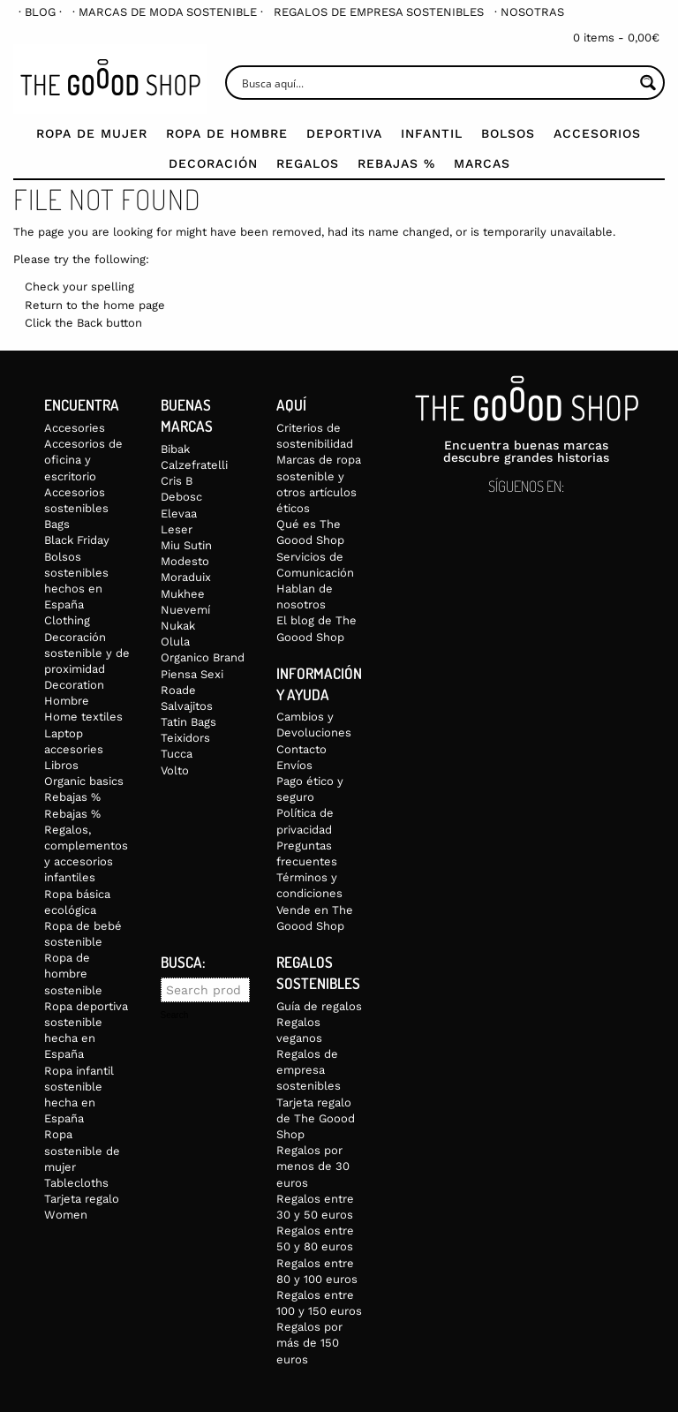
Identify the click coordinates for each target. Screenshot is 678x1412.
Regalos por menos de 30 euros (313, 1166)
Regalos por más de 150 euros (309, 1342)
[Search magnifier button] (647, 82)
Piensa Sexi (192, 674)
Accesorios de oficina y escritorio (83, 459)
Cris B (176, 480)
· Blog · (40, 12)
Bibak (175, 449)
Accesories (74, 427)
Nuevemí (185, 609)
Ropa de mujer (91, 133)
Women (65, 1214)
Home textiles (83, 716)
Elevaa (179, 513)
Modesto (185, 561)
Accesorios (597, 133)
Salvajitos (187, 706)
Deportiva (344, 133)
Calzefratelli (194, 465)
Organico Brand (203, 657)
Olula (175, 641)
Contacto (301, 749)
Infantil (432, 133)
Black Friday (76, 540)
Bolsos (508, 133)
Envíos (294, 765)
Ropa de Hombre (227, 133)
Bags (57, 524)
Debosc (181, 496)
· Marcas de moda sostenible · (167, 12)
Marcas (482, 163)
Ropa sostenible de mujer (82, 1150)
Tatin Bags (188, 722)
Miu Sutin (186, 545)
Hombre (66, 700)
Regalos (307, 163)
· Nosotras (529, 12)
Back (89, 322)
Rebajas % (396, 163)
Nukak (178, 625)
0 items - (616, 37)
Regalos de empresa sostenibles (379, 12)
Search (175, 1015)
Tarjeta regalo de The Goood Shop (315, 1118)
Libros (61, 765)
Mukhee (183, 593)
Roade (178, 690)
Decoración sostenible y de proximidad (87, 653)
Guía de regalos (319, 1006)
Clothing (67, 620)
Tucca (176, 753)
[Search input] (435, 83)
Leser (176, 529)
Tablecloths (76, 1182)
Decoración (213, 163)
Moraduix (186, 577)
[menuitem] (40, 12)
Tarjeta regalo (81, 1198)
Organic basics (84, 781)
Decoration (74, 684)
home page (134, 305)
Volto (175, 770)
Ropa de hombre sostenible (73, 973)
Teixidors (185, 737)
